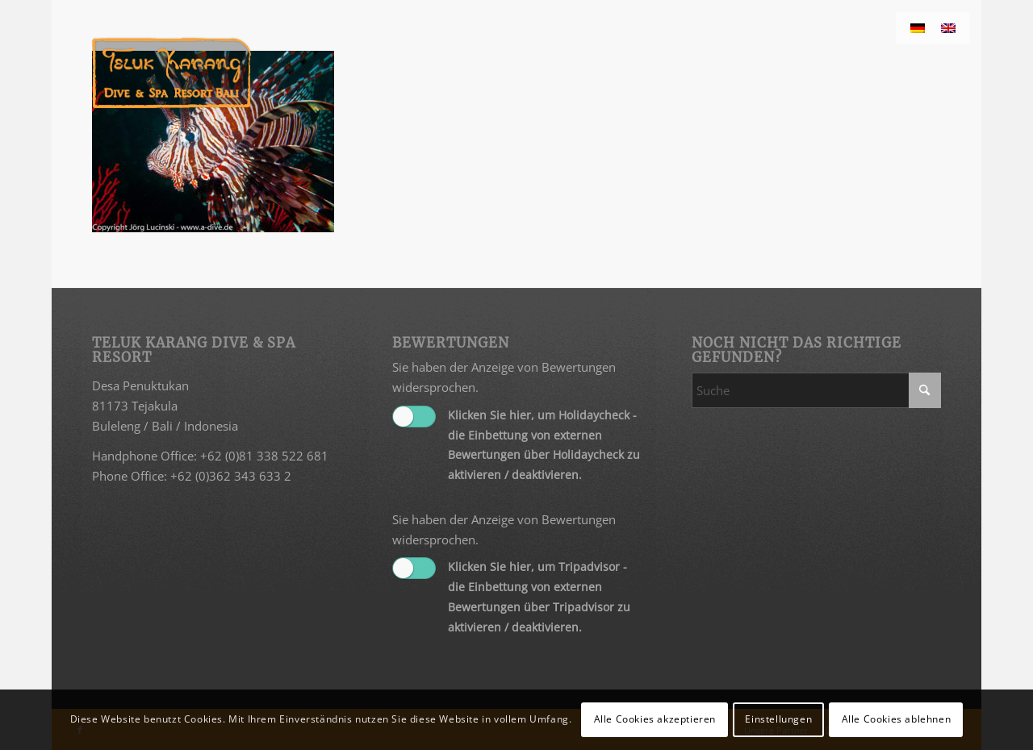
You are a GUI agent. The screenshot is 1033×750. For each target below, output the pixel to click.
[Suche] (816, 390)
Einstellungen (778, 719)
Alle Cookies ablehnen (896, 719)
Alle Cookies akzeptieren (655, 719)
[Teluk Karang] (171, 72)
